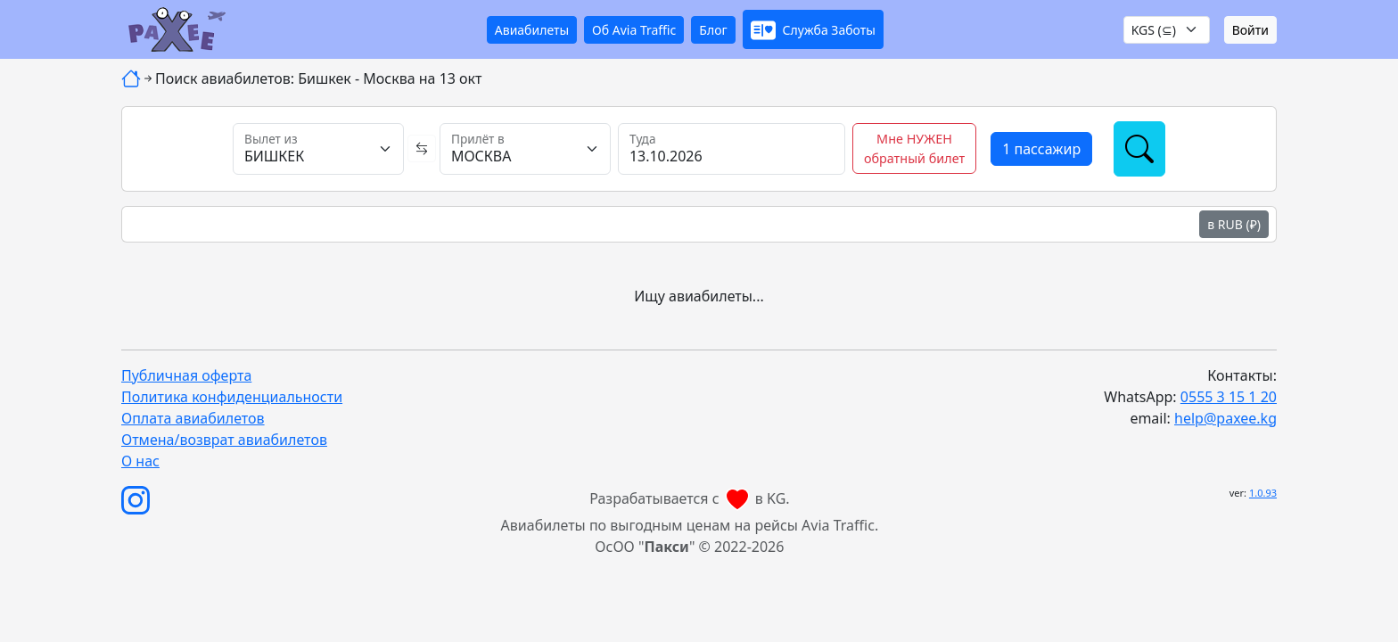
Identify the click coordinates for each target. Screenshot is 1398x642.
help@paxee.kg (1225, 418)
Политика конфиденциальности (231, 397)
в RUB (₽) (1234, 224)
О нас (140, 461)
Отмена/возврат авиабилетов (224, 439)
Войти (1250, 29)
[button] (813, 29)
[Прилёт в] (525, 149)
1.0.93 (1263, 492)
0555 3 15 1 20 (1228, 397)
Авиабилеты (532, 29)
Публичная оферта (186, 375)
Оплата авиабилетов (193, 418)
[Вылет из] (318, 149)
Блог (713, 29)
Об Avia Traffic (634, 29)
